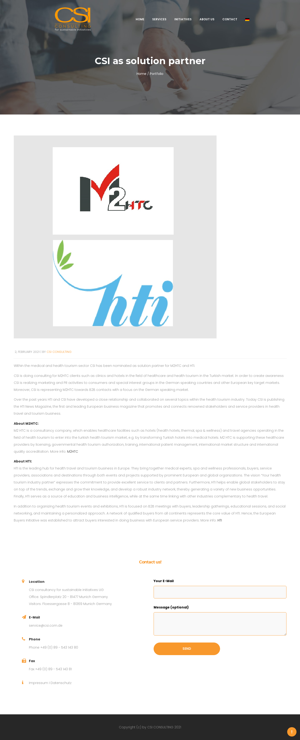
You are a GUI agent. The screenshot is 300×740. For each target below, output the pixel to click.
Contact (229, 19)
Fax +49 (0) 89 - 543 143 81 (50, 669)
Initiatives (183, 19)
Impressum (38, 683)
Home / (143, 73)
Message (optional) (171, 607)
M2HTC (72, 451)
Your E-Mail (164, 581)
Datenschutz (61, 683)
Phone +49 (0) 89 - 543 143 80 (53, 647)
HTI (219, 520)
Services (159, 19)
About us (207, 19)
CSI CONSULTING (59, 352)
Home (140, 19)
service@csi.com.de (45, 625)
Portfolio (156, 73)
